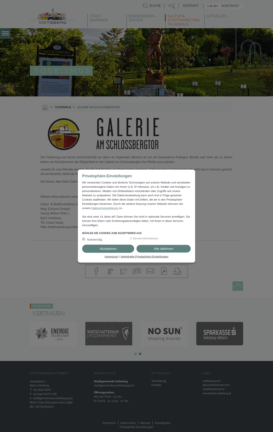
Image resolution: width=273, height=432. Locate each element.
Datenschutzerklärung (104, 208)
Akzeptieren (108, 248)
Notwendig (94, 239)
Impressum (111, 256)
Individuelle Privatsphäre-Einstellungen (144, 256)
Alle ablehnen (163, 248)
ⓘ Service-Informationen (144, 238)
